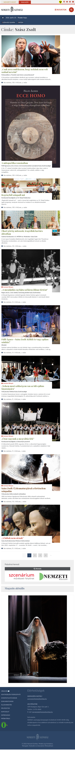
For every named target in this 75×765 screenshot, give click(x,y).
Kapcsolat (5, 711)
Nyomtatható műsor (9, 698)
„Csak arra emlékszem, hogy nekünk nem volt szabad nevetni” (24, 71)
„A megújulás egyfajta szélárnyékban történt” (24, 289)
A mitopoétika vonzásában (14, 163)
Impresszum (5, 715)
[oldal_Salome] (37, 639)
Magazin (25, 2)
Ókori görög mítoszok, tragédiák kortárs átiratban (22, 232)
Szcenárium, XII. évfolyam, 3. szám (15, 246)
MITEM (21, 22)
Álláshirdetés (6, 705)
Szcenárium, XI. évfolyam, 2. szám (15, 302)
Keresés (37, 569)
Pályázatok (5, 708)
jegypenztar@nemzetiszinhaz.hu (42, 712)
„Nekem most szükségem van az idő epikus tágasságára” (22, 387)
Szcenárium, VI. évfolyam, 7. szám (15, 451)
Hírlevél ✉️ (5, 691)
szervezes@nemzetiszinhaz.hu (37, 699)
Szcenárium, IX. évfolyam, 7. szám (15, 548)
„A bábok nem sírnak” (12, 538)
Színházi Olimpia (9, 22)
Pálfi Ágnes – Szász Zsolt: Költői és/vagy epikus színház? (24, 341)
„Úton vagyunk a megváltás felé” (17, 438)
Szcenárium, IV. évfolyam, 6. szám (15, 399)
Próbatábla (5, 718)
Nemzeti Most (10, 2)
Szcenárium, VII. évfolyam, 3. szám (15, 501)
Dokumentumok (7, 701)
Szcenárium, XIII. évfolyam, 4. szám (15, 82)
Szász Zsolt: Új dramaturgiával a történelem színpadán (23, 490)
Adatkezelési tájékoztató (11, 694)
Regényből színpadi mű (13, 195)
